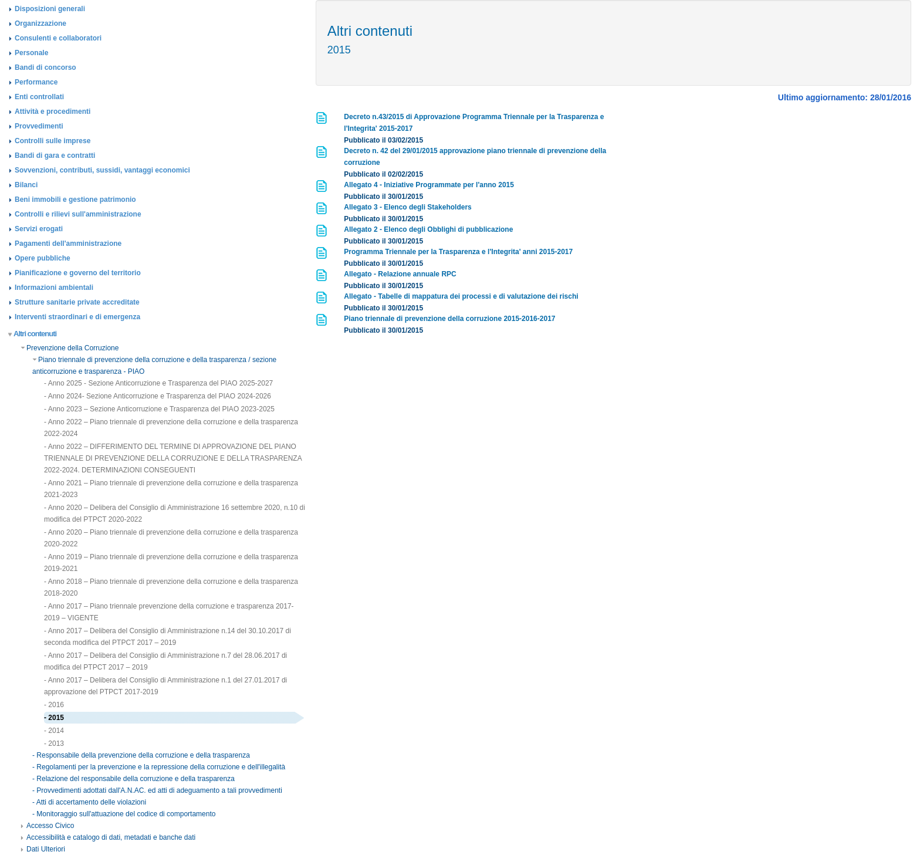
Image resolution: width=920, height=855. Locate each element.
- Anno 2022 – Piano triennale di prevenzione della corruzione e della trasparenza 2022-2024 (171, 428)
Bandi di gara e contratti (55, 155)
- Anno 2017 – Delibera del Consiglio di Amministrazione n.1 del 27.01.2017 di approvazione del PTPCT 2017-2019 (165, 686)
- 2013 (54, 743)
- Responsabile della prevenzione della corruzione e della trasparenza (141, 755)
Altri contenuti (32, 333)
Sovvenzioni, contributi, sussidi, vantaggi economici (102, 170)
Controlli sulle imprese (52, 141)
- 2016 (54, 705)
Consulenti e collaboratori (58, 38)
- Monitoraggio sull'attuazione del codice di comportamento (123, 814)
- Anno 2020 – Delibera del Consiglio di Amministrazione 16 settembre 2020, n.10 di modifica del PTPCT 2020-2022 (174, 513)
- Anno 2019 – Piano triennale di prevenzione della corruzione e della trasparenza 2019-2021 (171, 563)
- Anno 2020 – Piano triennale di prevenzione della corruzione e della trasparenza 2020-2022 (171, 538)
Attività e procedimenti (52, 111)
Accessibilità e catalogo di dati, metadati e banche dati (108, 837)
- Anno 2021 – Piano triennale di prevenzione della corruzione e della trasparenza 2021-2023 (171, 489)
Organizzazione (40, 23)
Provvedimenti (39, 126)
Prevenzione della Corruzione (70, 348)
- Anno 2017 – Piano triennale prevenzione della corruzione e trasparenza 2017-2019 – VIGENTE (169, 612)
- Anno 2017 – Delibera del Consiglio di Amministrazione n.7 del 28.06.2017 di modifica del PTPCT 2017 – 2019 (165, 661)
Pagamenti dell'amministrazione (68, 243)
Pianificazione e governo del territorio (78, 273)
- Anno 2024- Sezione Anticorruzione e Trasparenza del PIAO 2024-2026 (157, 396)
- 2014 (54, 730)
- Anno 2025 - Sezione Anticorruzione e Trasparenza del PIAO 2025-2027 (158, 383)
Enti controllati (39, 97)
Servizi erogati (39, 229)
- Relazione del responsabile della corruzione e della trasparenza (133, 779)
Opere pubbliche (42, 258)
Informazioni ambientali (54, 287)
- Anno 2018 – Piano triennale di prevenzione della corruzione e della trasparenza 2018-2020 (171, 587)
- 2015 (54, 718)
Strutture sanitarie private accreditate (77, 302)
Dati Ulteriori (43, 849)
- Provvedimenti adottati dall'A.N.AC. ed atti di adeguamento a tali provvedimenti (157, 790)
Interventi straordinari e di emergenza (77, 317)
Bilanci (26, 185)
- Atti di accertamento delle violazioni (89, 802)
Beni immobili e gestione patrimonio (75, 199)
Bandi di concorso (45, 67)
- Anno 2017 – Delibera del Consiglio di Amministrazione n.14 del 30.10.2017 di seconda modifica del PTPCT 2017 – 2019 (167, 637)
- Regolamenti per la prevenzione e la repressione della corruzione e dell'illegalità (158, 767)
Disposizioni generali (50, 9)
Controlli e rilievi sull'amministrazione (78, 214)
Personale (31, 53)
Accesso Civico (47, 826)
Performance (36, 82)
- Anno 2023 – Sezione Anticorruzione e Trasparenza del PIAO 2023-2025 (159, 409)
